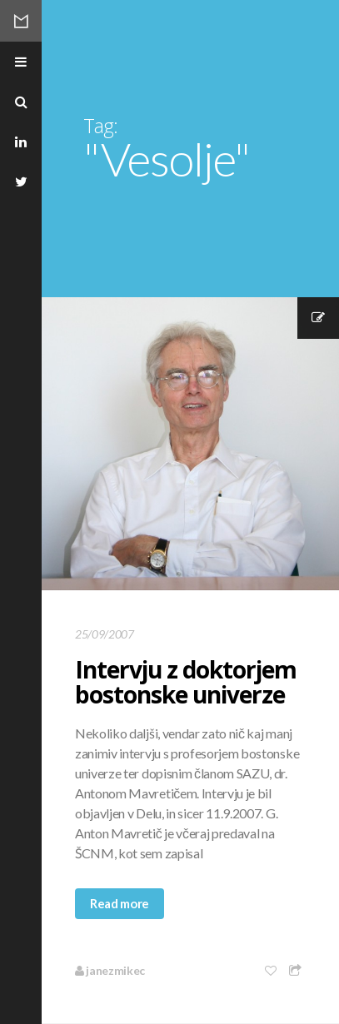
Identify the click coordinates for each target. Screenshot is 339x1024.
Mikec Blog (21, 21)
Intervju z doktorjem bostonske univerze (186, 682)
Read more (119, 903)
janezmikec (110, 970)
